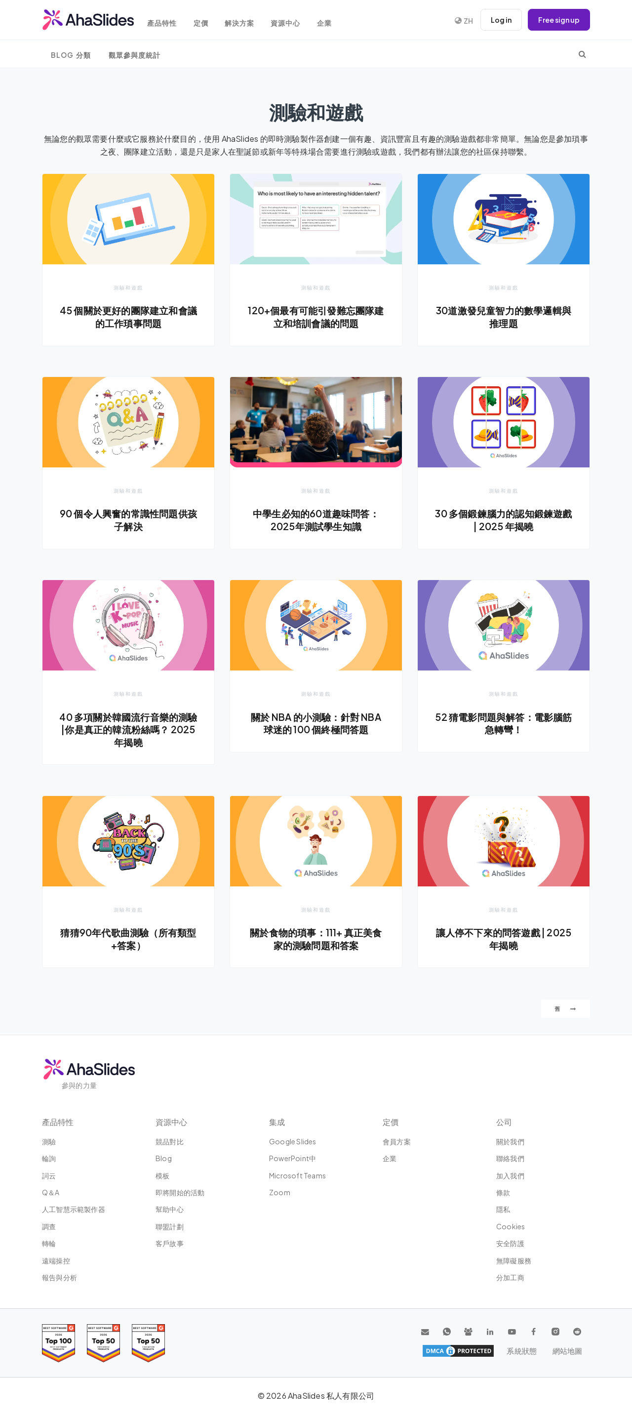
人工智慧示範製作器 (73, 1209)
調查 (49, 1226)
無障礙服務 (513, 1260)
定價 (205, 21)
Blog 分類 (71, 55)
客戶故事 (170, 1243)
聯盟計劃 (170, 1226)
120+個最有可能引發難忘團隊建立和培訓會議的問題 (315, 316)
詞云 (49, 1175)
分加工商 (510, 1277)
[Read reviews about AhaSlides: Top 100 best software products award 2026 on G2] (58, 1343)
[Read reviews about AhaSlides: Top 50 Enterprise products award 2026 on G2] (148, 1343)
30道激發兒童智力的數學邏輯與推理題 (503, 316)
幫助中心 (170, 1209)
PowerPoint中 (292, 1158)
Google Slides (292, 1141)
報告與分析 (59, 1277)
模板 (162, 1175)
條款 (503, 1192)
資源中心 (293, 21)
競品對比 (170, 1141)
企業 (332, 21)
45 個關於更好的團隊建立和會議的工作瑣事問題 (128, 316)
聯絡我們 (510, 1158)
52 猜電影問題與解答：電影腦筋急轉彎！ (503, 723)
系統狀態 (523, 1350)
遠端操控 (56, 1260)
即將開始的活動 (180, 1192)
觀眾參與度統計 (134, 55)
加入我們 (510, 1175)
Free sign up (559, 19)
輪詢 (49, 1158)
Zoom (279, 1192)
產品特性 (165, 21)
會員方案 (397, 1141)
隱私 (503, 1209)
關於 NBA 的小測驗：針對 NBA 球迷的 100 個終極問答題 (316, 723)
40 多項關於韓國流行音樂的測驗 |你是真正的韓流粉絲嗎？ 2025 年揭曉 (128, 729)
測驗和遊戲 (128, 287)
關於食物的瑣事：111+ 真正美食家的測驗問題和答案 (316, 939)
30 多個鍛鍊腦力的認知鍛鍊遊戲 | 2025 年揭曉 (503, 520)
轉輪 (49, 1243)
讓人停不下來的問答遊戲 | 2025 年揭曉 (503, 939)
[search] (582, 53)
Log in (501, 19)
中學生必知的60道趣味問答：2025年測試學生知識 (316, 520)
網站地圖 (567, 1350)
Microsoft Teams (297, 1175)
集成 (277, 1122)
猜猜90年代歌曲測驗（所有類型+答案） (128, 939)
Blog (164, 1158)
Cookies (510, 1226)
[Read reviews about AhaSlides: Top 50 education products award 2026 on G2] (103, 1343)
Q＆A (51, 1192)
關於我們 (510, 1141)
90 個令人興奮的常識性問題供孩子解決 (128, 520)
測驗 (49, 1141)
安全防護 (510, 1243)
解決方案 (245, 21)
